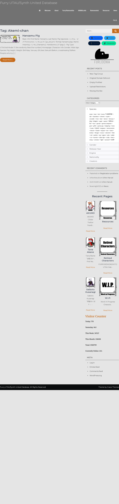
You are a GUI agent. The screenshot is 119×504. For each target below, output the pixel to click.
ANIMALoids (82, 10)
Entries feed (95, 367)
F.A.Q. (115, 20)
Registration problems (109, 173)
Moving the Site (96, 91)
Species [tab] (91, 109)
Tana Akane (90, 250)
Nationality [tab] (92, 157)
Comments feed (96, 371)
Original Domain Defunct (100, 78)
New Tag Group (96, 74)
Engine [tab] (91, 153)
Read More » (8, 60)
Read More (90, 231)
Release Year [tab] (93, 149)
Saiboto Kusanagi (90, 290)
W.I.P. (108, 298)
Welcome (47, 10)
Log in (92, 363)
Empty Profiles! (96, 82)
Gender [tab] (91, 145)
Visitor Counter (95, 316)
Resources (106, 10)
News (115, 10)
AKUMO (90, 213)
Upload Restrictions (97, 87)
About (56, 10)
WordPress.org (96, 376)
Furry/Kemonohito (68, 10)
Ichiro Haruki (108, 178)
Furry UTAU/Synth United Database (28, 3)
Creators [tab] (91, 161)
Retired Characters (108, 259)
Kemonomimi (94, 10)
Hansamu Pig (31, 35)
